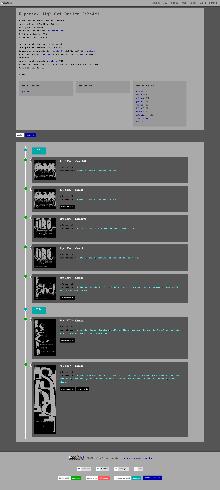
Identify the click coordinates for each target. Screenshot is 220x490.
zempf (84, 291)
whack (139, 112)
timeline (31, 135)
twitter (104, 469)
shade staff (143, 118)
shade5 (63, 31)
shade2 (79, 248)
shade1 (79, 190)
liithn (147, 330)
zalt (107, 333)
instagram (123, 469)
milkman (175, 375)
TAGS (184, 3)
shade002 (80, 219)
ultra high (72, 291)
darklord (95, 287)
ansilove (76, 478)
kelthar (47, 54)
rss (140, 469)
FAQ (165, 3)
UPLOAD (174, 3)
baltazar (82, 287)
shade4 (79, 320)
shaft (147, 379)
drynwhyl (144, 375)
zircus (63, 382)
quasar (25, 91)
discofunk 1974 (128, 375)
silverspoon (160, 379)
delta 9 (57, 51)
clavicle (82, 330)
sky (137, 122)
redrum (147, 287)
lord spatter (160, 330)
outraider (141, 115)
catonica (82, 228)
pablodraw (103, 478)
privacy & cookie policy (138, 458)
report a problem (153, 477)
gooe (154, 375)
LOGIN (203, 3)
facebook (86, 469)
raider (139, 105)
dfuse (80, 54)
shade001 (53, 31)
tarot (172, 379)
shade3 (79, 278)
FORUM (193, 3)
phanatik (79, 379)
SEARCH (213, 3)
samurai (157, 287)
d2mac (93, 330)
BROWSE (156, 3)
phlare (91, 51)
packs (19, 135)
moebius (136, 478)
